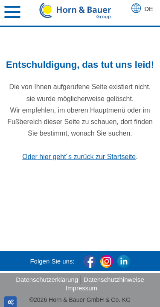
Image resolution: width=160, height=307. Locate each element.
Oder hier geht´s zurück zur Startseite (79, 156)
